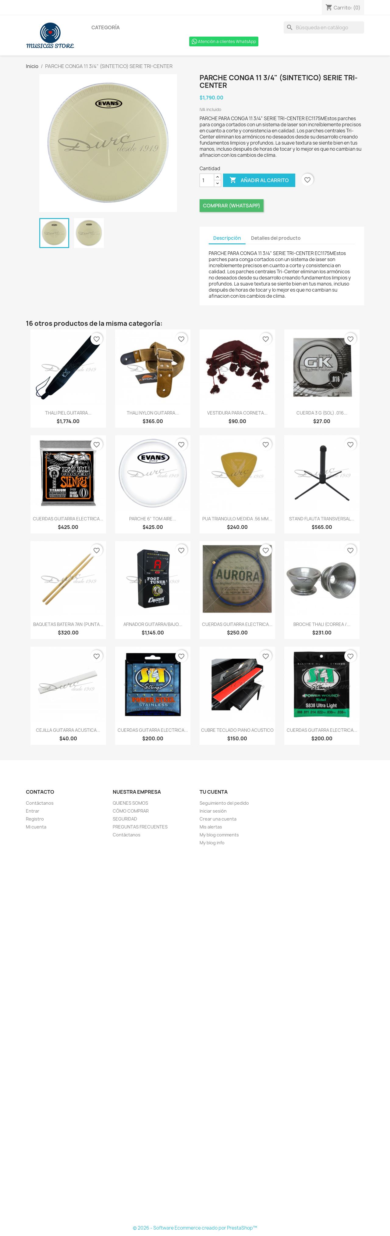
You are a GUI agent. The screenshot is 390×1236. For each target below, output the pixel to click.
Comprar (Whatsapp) (231, 205)
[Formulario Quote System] (195, 1035)
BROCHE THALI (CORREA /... (321, 624)
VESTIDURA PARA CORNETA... (237, 413)
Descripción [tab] (227, 238)
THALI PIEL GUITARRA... (68, 413)
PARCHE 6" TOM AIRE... (152, 519)
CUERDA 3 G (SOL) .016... (321, 413)
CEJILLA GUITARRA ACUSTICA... (68, 730)
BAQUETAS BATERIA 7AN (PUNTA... (68, 624)
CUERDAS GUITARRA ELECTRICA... (68, 519)
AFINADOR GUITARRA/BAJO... (152, 624)
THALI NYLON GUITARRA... (153, 413)
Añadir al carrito (259, 180)
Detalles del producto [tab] (276, 238)
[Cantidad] (207, 180)
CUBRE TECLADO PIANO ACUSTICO (237, 730)
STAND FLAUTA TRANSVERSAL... (321, 519)
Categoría (105, 27)
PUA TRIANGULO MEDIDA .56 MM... (237, 519)
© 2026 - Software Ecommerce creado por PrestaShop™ (195, 1228)
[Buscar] (324, 27)
